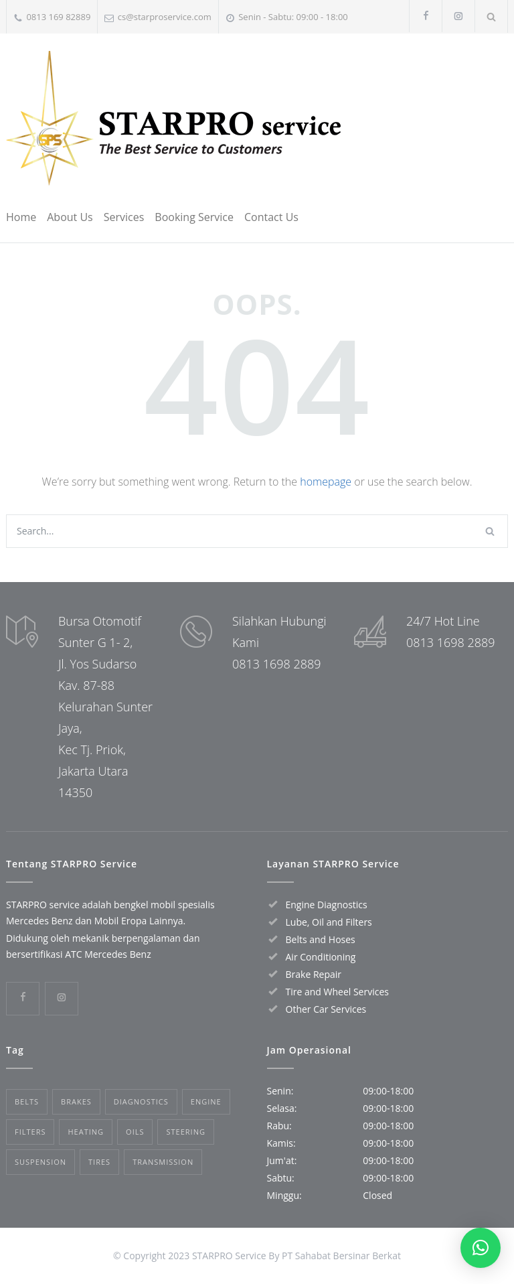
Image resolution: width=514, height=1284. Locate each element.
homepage (325, 481)
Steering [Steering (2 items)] (185, 1132)
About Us (70, 217)
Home (21, 217)
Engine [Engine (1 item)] (206, 1101)
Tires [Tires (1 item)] (99, 1162)
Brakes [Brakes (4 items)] (76, 1101)
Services (124, 217)
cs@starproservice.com (164, 17)
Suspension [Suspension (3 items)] (40, 1162)
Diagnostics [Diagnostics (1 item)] (141, 1101)
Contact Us (271, 217)
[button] (480, 1248)
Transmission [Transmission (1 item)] (163, 1162)
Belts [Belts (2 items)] (27, 1101)
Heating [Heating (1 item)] (86, 1132)
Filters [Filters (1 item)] (30, 1132)
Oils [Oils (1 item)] (135, 1132)
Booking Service (194, 217)
